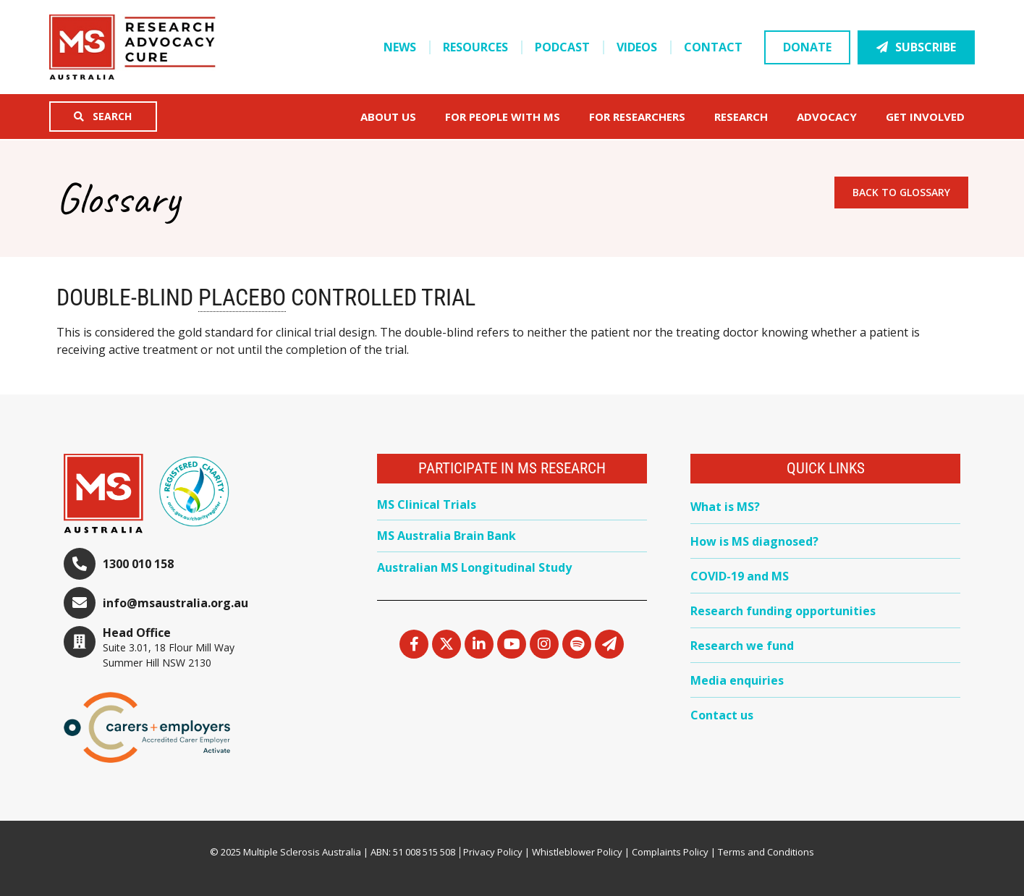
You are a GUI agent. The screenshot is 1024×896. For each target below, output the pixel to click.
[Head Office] (80, 642)
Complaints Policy (670, 851)
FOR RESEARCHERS (641, 116)
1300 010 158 (138, 564)
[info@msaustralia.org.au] (80, 603)
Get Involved (929, 116)
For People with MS (506, 116)
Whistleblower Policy (577, 851)
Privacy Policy (492, 851)
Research (744, 116)
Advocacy (830, 116)
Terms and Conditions (766, 851)
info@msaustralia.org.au (175, 603)
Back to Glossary (901, 192)
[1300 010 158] (80, 564)
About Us (391, 116)
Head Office (137, 633)
